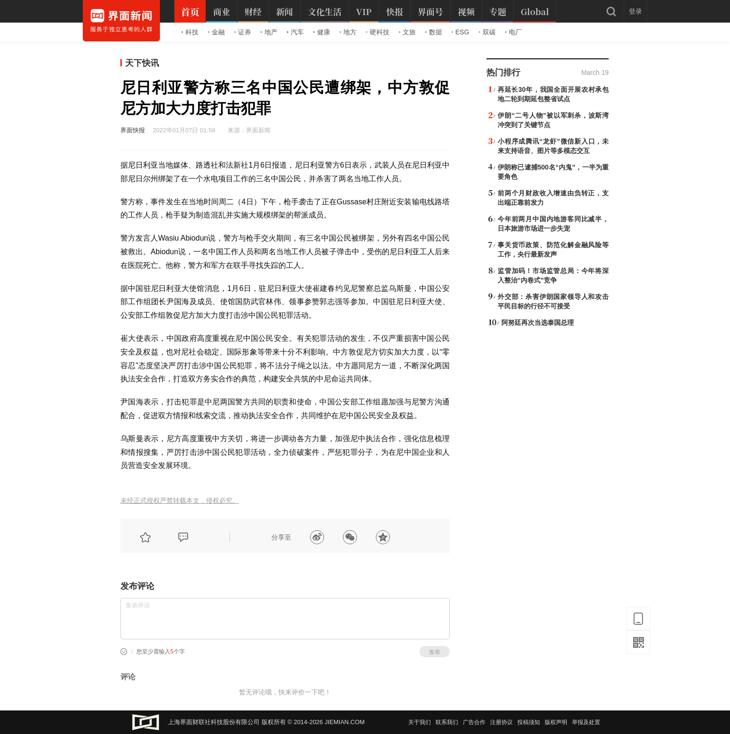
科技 (190, 32)
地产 (269, 32)
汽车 (295, 32)
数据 (433, 32)
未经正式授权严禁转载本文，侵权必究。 (179, 500)
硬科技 (377, 32)
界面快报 (132, 130)
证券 (242, 32)
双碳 (487, 32)
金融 (216, 32)
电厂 (513, 32)
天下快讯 (142, 63)
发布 (434, 652)
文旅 (407, 32)
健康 (321, 32)
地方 (348, 32)
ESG (460, 32)
